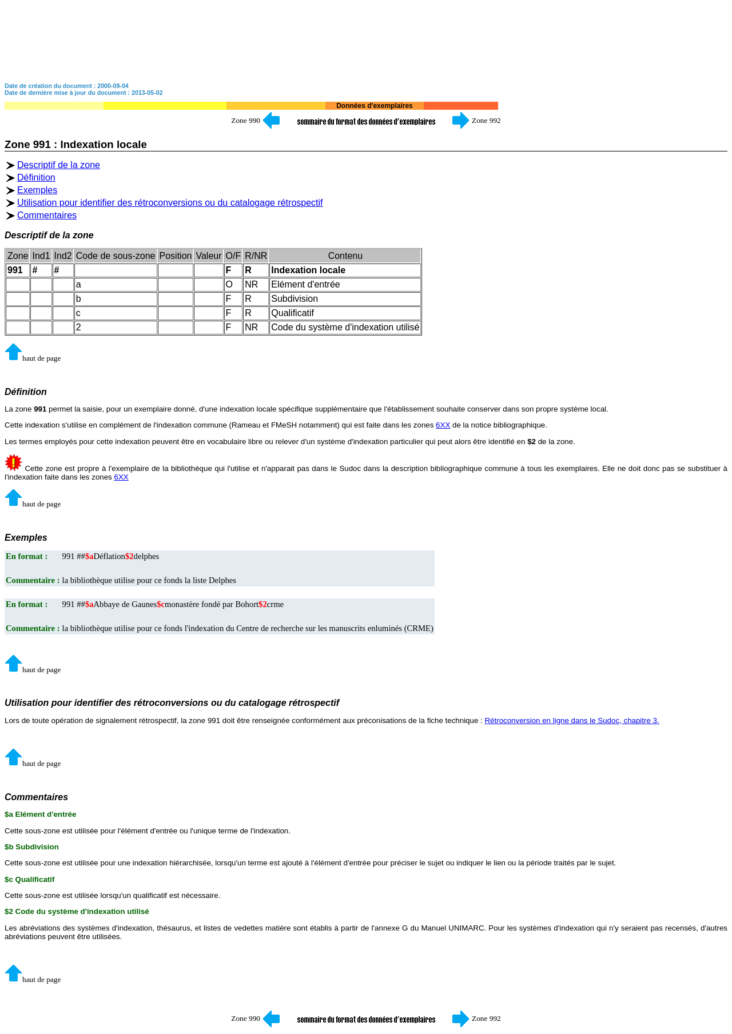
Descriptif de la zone (58, 165)
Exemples (37, 190)
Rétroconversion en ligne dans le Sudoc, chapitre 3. (571, 720)
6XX (443, 425)
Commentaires (47, 215)
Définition (36, 177)
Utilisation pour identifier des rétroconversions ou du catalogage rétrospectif (170, 202)
